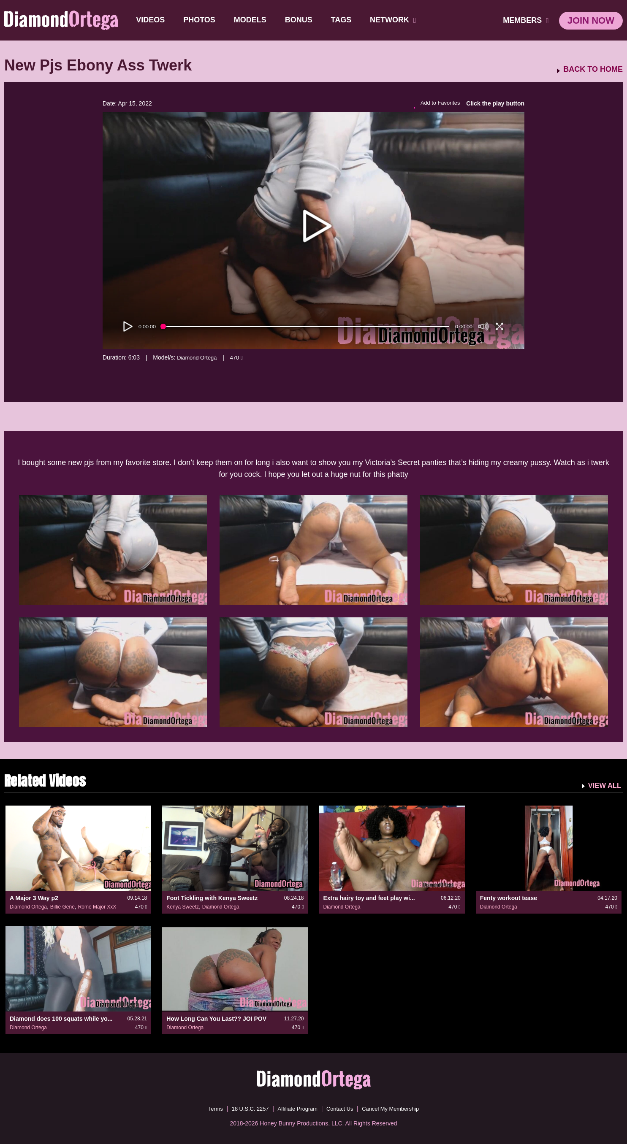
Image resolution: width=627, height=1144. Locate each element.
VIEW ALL (603, 785)
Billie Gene (62, 907)
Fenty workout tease (508, 898)
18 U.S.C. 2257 (245, 1108)
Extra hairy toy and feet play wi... (369, 898)
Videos (151, 20)
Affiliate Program (296, 1108)
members (526, 20)
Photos (200, 20)
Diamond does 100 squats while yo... (61, 1018)
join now (590, 20)
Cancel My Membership (396, 1108)
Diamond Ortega (198, 357)
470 (240, 357)
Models (250, 20)
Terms (208, 1108)
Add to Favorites (435, 103)
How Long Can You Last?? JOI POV (216, 1018)
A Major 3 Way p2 (34, 898)
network (394, 20)
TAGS (341, 20)
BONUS (299, 20)
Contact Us (341, 1108)
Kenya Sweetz (182, 907)
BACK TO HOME (593, 69)
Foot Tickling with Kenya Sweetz (212, 898)
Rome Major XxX (97, 907)
